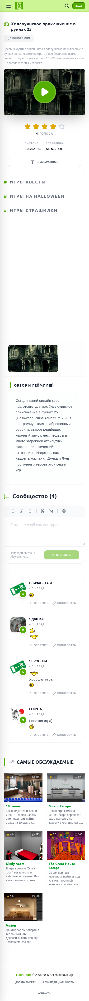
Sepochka (38, 661)
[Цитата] (42, 511)
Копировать (64, 603)
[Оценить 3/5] (44, 126)
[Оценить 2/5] (36, 126)
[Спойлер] (51, 511)
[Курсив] (21, 511)
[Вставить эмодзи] (64, 511)
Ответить (39, 603)
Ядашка (36, 619)
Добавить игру (25, 982)
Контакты (44, 993)
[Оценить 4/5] (53, 126)
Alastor (55, 149)
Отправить (62, 555)
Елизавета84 (40, 583)
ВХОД (78, 6)
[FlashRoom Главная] (19, 5)
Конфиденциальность (58, 982)
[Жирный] (13, 511)
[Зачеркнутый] (30, 511)
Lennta (35, 709)
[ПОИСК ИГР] (66, 5)
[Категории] (8, 5)
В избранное (45, 162)
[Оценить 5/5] (62, 126)
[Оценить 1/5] (27, 126)
